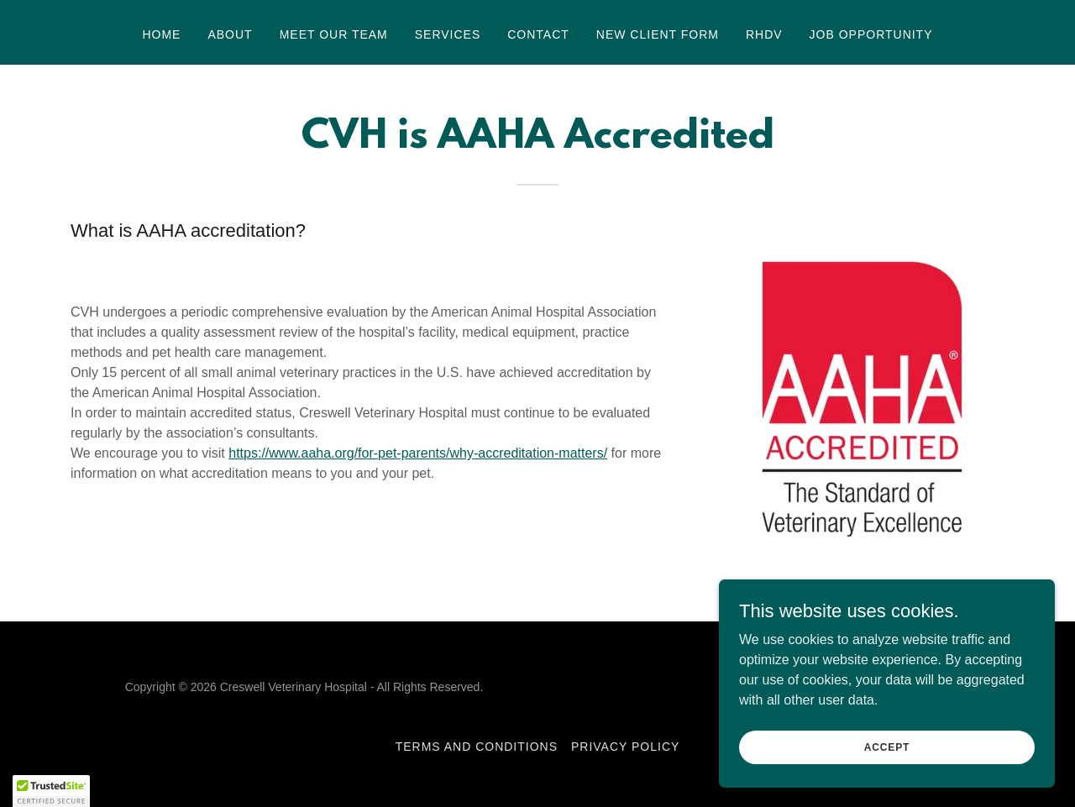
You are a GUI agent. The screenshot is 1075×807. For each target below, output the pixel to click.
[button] (51, 791)
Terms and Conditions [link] (477, 746)
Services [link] (448, 34)
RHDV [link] (764, 34)
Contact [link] (538, 34)
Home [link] (161, 34)
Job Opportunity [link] (871, 34)
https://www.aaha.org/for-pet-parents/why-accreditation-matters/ (417, 453)
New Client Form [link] (657, 34)
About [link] (229, 34)
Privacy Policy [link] (625, 746)
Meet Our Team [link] (334, 34)
